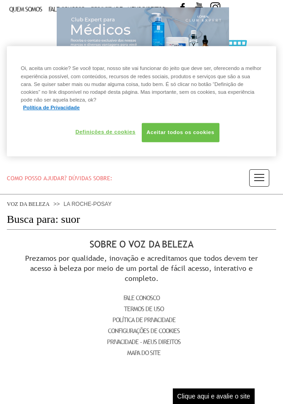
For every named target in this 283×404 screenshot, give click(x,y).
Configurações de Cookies (144, 331)
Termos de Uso (144, 309)
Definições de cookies (105, 132)
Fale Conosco (141, 298)
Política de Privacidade (144, 320)
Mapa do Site (143, 353)
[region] (141, 101)
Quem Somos (25, 9)
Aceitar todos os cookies (180, 132)
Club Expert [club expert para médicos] (143, 38)
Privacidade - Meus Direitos (144, 342)
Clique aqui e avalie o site (214, 396)
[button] (259, 178)
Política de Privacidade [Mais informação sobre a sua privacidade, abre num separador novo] (51, 107)
